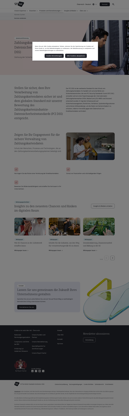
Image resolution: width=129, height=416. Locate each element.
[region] (65, 51)
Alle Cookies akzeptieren (76, 56)
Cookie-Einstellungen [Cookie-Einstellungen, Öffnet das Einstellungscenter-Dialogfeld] (54, 56)
